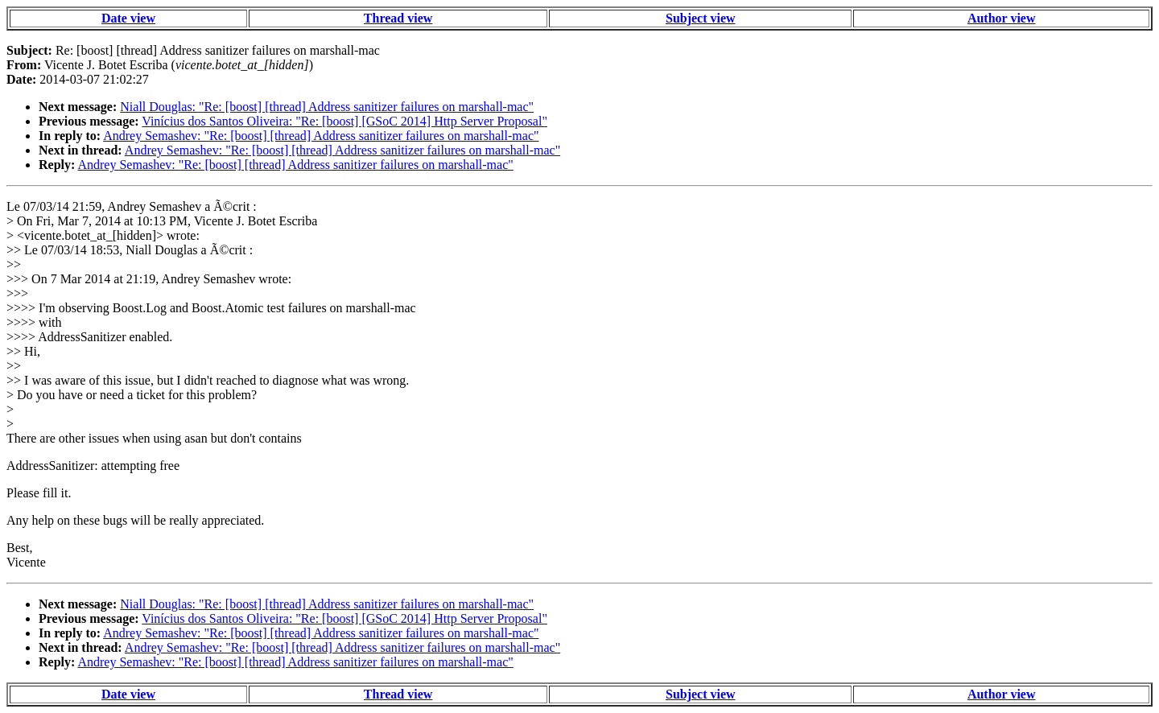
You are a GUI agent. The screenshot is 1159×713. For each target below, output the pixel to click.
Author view (1001, 18)
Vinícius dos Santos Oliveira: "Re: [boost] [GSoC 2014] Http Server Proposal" (344, 121)
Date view (128, 18)
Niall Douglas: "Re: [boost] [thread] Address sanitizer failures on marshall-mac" (327, 106)
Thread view (398, 18)
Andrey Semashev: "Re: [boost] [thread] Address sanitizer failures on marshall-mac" (320, 135)
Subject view (701, 18)
